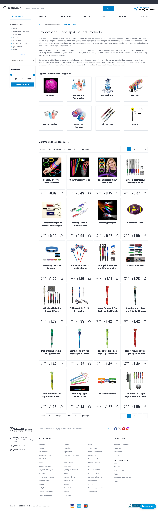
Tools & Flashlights (46, 492)
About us (43, 17)
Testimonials (118, 452)
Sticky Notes (43, 488)
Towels (66, 492)
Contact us (143, 17)
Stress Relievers (69, 488)
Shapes (66, 484)
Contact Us (118, 455)
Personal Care (44, 481)
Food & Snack (68, 463)
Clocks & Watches (95, 452)
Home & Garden (45, 466)
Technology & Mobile (96, 488)
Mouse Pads (67, 473)
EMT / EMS (42, 459)
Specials (86, 17)
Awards (66, 444)
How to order (65, 17)
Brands (41, 448)
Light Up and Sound (70, 470)
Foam (41, 463)
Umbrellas (67, 495)
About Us (117, 448)
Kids (89, 466)
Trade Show (92, 492)
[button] (22, 69)
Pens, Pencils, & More (95, 477)
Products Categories (121, 444)
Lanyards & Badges (46, 470)
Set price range (22, 84)
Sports (90, 484)
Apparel (42, 444)
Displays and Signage (71, 455)
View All (22, 54)
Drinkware (92, 455)
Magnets (42, 473)
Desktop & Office (45, 455)
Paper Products (69, 477)
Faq (104, 17)
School (41, 484)
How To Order (119, 470)
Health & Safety (94, 463)
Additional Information (122, 478)
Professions (92, 481)
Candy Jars (92, 448)
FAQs (116, 474)
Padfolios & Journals (46, 477)
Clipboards (67, 452)
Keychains (67, 466)
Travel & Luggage (45, 495)
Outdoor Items (93, 473)
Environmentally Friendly (72, 459)
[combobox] (21, 60)
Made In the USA (94, 470)
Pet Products (68, 481)
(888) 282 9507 (19, 446)
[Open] (33, 60)
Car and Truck (44, 452)
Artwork (122, 17)
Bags (90, 444)
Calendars (67, 448)
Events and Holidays (95, 459)
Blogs (116, 481)
